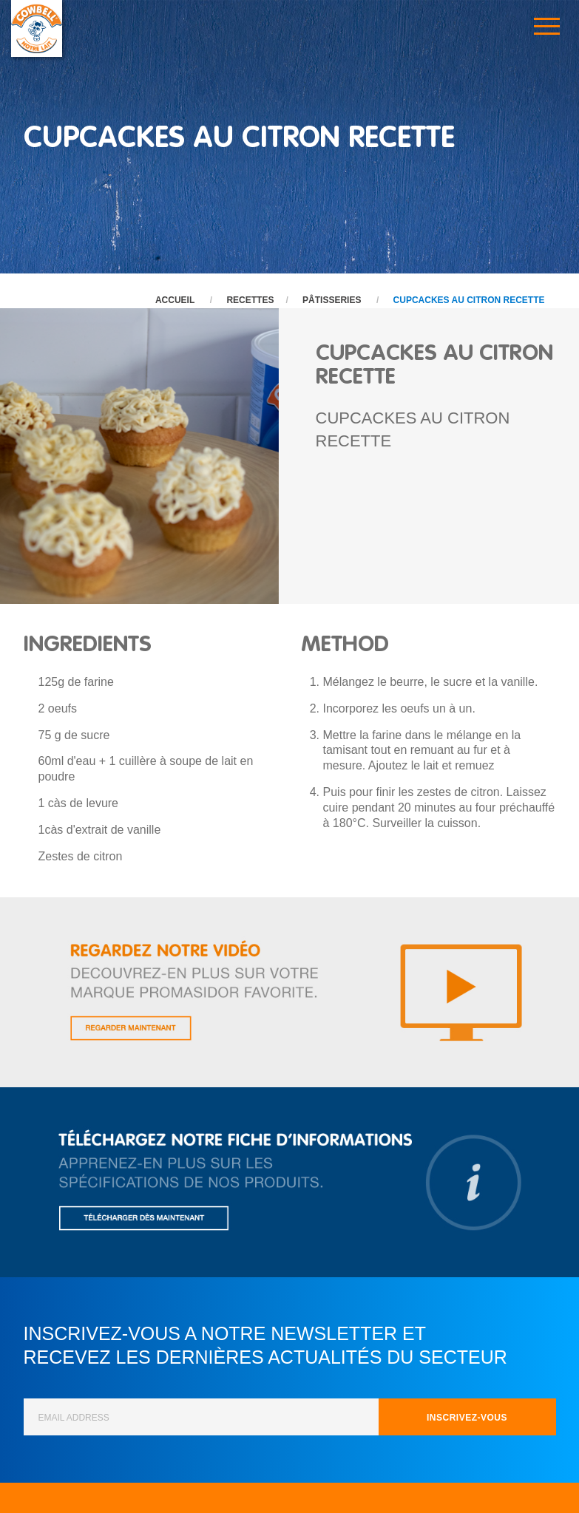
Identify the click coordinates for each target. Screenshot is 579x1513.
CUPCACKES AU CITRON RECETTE (469, 300)
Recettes (250, 300)
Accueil (174, 300)
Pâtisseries (331, 300)
